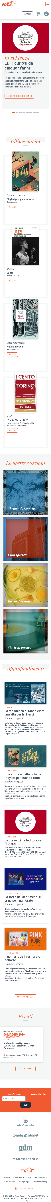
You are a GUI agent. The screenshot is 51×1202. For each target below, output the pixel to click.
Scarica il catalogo (25, 1188)
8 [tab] (37, 112)
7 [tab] (34, 112)
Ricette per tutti (19, 601)
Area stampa (9, 1182)
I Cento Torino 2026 (17, 420)
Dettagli (12, 207)
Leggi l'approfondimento (19, 96)
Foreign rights (24, 1182)
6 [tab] (30, 112)
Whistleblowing (40, 1182)
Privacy (7, 1178)
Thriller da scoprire (22, 508)
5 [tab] (27, 112)
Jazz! (10, 272)
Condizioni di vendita (22, 1178)
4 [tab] (24, 112)
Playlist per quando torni (20, 199)
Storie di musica (19, 647)
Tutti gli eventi (25, 1068)
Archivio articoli (25, 996)
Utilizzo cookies (41, 1178)
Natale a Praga (15, 346)
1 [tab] (13, 112)
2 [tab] (17, 112)
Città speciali (17, 554)
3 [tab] (20, 112)
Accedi (27, 14)
